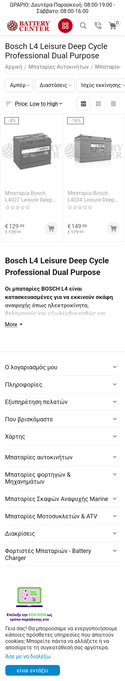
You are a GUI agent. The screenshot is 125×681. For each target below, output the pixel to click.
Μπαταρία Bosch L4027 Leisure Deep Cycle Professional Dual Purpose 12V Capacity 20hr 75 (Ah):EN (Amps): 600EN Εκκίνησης (28, 196)
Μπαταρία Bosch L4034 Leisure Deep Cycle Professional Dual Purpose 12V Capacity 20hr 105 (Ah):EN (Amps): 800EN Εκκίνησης (91, 196)
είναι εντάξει (32, 670)
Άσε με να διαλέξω (28, 656)
